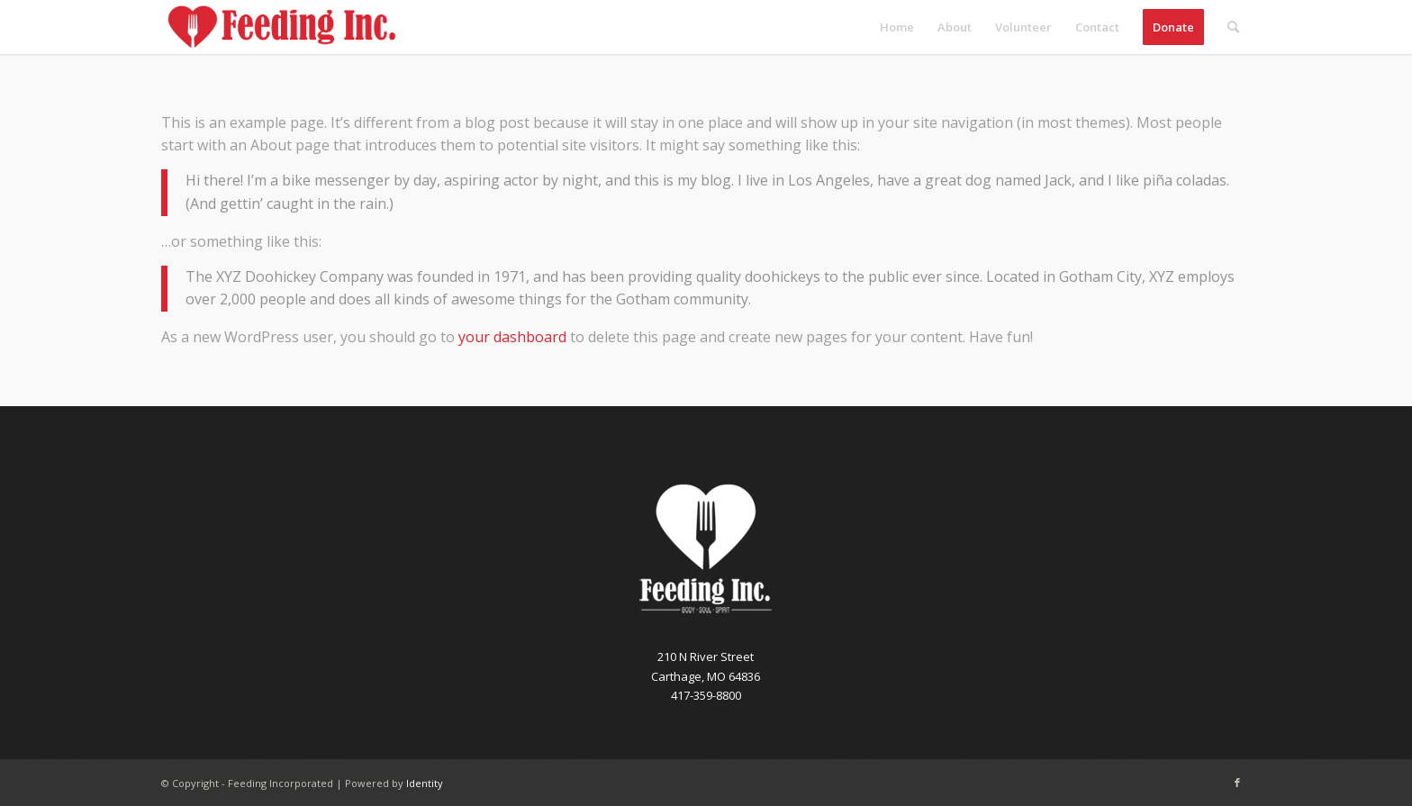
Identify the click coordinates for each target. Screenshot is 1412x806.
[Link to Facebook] (1237, 782)
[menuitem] (897, 27)
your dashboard (512, 337)
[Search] (1233, 27)
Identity (424, 783)
